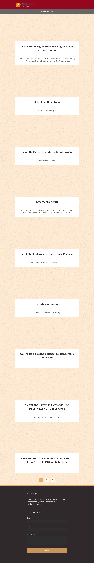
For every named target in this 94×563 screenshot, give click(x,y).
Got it (53, 11)
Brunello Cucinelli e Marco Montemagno (47, 152)
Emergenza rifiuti (47, 201)
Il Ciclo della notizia (47, 102)
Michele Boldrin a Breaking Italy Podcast (47, 254)
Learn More (44, 11)
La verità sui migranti (47, 304)
